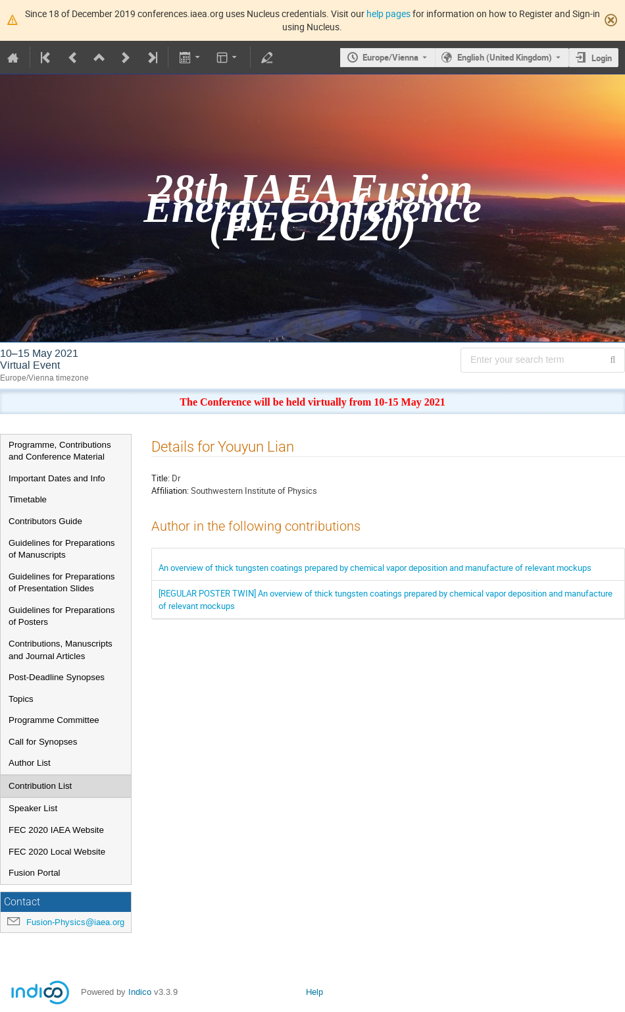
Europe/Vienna (390, 57)
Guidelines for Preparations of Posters (62, 616)
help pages (388, 13)
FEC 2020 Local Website (57, 852)
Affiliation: (170, 490)
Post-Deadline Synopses (57, 677)
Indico (139, 992)
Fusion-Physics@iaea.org (75, 922)
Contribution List (40, 786)
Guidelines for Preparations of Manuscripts (62, 549)
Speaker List (33, 808)
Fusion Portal (35, 873)
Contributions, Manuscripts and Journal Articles (61, 650)
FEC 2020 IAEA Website (56, 830)
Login (601, 58)
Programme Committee (54, 720)
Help (314, 992)
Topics (21, 699)
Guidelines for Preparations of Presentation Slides (62, 583)
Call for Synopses (43, 742)
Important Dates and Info (57, 478)
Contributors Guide (45, 521)
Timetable (28, 499)
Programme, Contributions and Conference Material (60, 451)
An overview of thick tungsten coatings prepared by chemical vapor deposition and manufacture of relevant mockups (375, 567)
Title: (160, 478)
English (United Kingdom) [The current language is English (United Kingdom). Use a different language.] (504, 57)
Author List (30, 763)
